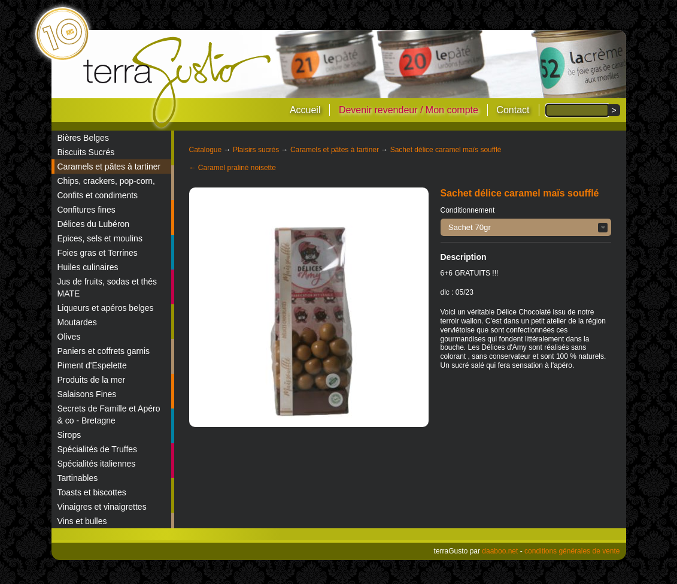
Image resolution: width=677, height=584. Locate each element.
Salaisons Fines (87, 394)
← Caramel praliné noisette (232, 168)
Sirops (69, 435)
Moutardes (77, 322)
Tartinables (77, 478)
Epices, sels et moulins (99, 238)
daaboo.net (500, 551)
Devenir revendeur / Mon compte (408, 110)
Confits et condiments (97, 195)
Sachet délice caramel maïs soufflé (446, 150)
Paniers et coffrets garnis (103, 351)
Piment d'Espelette (92, 365)
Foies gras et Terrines (97, 253)
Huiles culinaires (88, 267)
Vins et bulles (82, 521)
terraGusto (178, 82)
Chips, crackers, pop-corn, (106, 181)
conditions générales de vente (572, 551)
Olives (69, 336)
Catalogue (205, 150)
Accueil (305, 110)
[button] (526, 227)
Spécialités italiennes (96, 463)
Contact (512, 110)
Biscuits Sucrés (86, 152)
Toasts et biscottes (91, 492)
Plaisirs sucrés (256, 150)
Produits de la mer (91, 380)
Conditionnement (468, 210)
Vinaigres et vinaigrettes (102, 507)
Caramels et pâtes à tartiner (109, 166)
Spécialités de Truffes (97, 449)
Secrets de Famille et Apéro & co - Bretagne (108, 414)
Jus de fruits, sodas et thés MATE (107, 287)
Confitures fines (86, 209)
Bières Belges (83, 138)
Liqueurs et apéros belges (105, 308)
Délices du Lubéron (93, 224)
